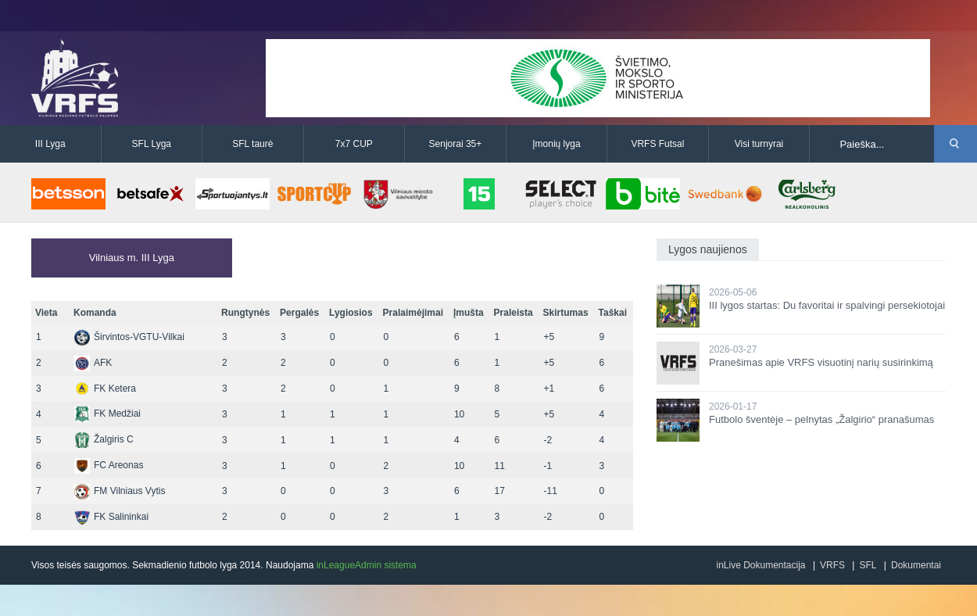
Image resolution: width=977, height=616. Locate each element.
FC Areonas (108, 465)
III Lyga (50, 143)
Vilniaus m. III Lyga (131, 257)
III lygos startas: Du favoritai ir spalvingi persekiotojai (827, 305)
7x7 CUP (354, 143)
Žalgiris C (104, 439)
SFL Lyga (151, 143)
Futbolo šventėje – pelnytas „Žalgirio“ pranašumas (821, 419)
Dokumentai (916, 565)
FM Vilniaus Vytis (119, 490)
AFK (93, 362)
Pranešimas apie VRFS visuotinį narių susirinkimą (821, 362)
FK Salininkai (111, 516)
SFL (867, 565)
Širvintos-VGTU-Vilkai (129, 336)
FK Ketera (105, 388)
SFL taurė (252, 143)
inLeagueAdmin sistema (367, 565)
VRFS (832, 565)
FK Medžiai (107, 413)
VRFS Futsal (657, 143)
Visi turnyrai (759, 143)
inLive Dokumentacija (760, 565)
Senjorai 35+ (455, 143)
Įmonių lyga (556, 143)
